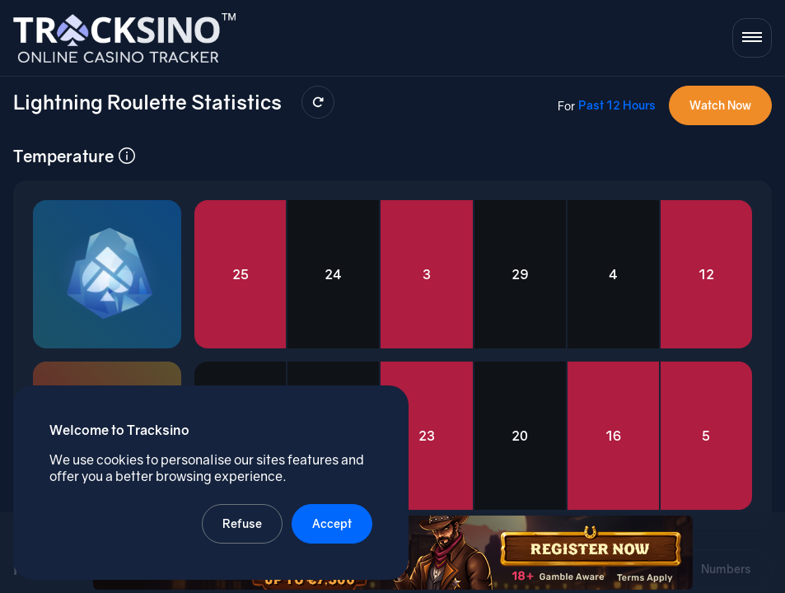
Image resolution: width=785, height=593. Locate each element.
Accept (332, 523)
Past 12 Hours (617, 105)
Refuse (242, 523)
